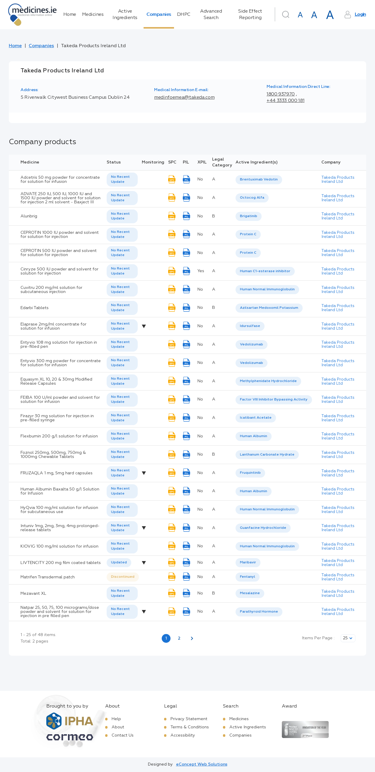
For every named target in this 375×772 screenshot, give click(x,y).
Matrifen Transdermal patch (48, 577)
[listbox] (122, 180)
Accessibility (183, 735)
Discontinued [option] (122, 577)
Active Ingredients (124, 14)
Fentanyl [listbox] (247, 577)
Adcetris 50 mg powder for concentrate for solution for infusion (60, 179)
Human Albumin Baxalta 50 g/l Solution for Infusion (60, 491)
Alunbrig (29, 216)
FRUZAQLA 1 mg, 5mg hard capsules (57, 473)
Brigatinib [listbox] (248, 216)
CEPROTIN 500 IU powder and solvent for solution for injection (59, 253)
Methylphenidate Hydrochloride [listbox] (268, 381)
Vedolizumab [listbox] (251, 344)
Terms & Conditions (190, 727)
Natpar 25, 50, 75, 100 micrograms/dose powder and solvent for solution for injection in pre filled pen (60, 612)
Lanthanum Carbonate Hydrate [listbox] (267, 454)
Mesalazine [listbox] (250, 593)
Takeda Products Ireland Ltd (337, 179)
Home (69, 14)
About (118, 727)
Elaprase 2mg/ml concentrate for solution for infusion (53, 326)
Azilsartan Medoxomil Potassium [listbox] (269, 308)
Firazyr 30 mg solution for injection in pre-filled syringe (57, 418)
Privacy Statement (189, 719)
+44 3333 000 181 (285, 100)
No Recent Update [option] (120, 179)
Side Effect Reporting (250, 14)
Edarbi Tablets (35, 308)
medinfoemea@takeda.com (184, 97)
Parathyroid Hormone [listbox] (259, 611)
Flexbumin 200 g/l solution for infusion (59, 436)
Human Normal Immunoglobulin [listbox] (267, 289)
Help (116, 719)
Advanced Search (211, 14)
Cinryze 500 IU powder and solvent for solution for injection (59, 271)
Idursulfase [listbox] (250, 326)
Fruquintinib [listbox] (250, 473)
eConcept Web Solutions (201, 764)
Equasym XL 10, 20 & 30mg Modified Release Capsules (56, 381)
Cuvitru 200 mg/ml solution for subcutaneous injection (51, 290)
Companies (158, 14)
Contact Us (123, 735)
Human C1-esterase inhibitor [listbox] (265, 271)
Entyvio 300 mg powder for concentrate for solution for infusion (61, 363)
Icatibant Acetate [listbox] (256, 418)
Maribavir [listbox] (248, 562)
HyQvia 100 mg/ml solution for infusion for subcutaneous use (59, 510)
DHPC (183, 14)
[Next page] (192, 638)
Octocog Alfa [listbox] (252, 198)
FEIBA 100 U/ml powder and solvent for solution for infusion (60, 400)
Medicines (93, 14)
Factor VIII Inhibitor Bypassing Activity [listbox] (274, 399)
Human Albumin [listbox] (253, 436)
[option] (259, 179)
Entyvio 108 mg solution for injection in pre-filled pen (59, 344)
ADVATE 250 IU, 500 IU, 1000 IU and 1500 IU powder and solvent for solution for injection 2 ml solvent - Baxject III (60, 198)
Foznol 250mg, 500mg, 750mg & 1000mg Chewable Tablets (53, 455)
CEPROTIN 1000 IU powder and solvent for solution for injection (60, 235)
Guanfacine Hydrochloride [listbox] (263, 528)
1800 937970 (281, 94)
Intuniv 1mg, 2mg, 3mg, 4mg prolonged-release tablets (60, 528)
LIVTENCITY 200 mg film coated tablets (61, 563)
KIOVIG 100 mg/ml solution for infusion (59, 546)
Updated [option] (119, 562)
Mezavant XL (33, 594)
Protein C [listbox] (248, 234)
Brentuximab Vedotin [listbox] (259, 179)
